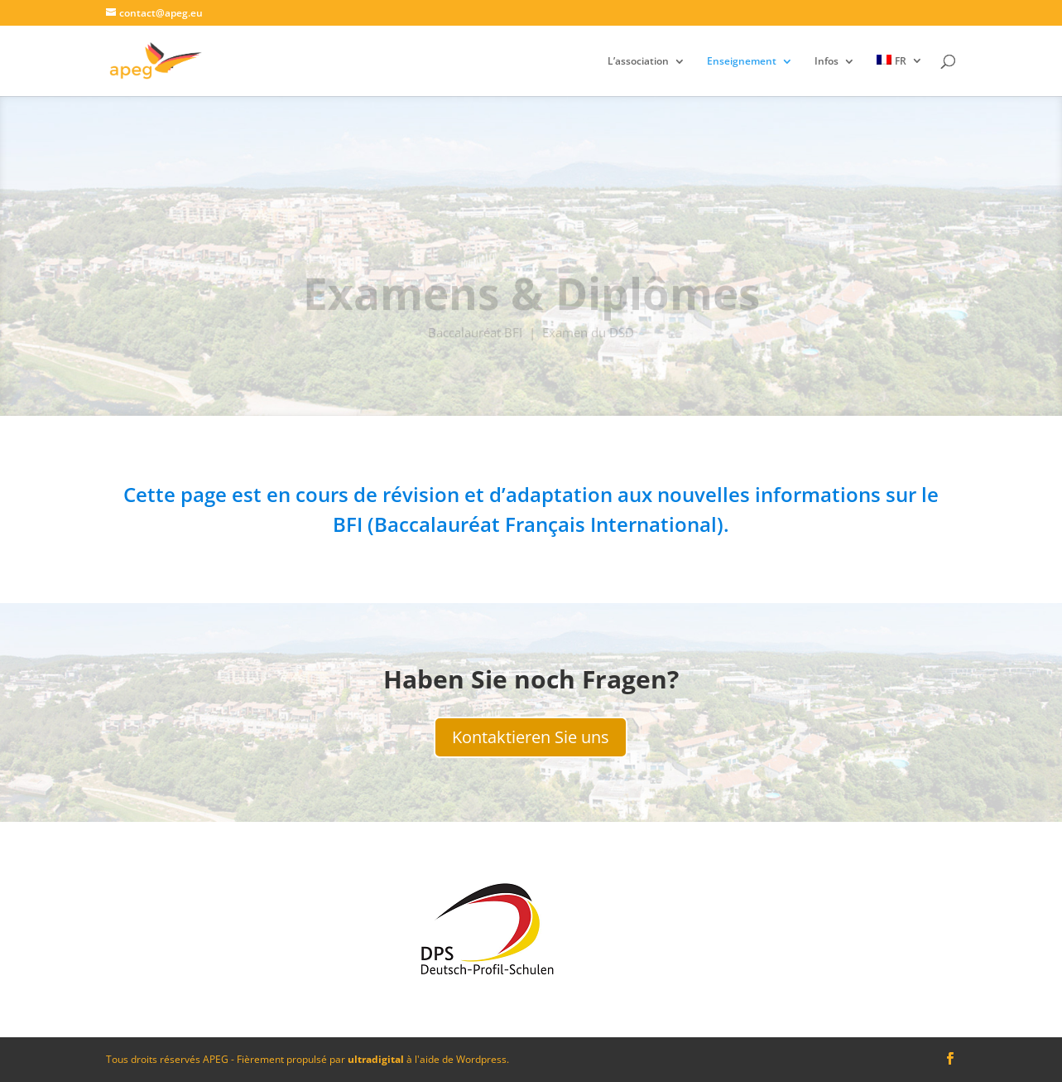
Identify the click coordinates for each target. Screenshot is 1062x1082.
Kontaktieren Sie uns (530, 737)
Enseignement (741, 62)
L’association (638, 62)
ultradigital (376, 1059)
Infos (827, 62)
